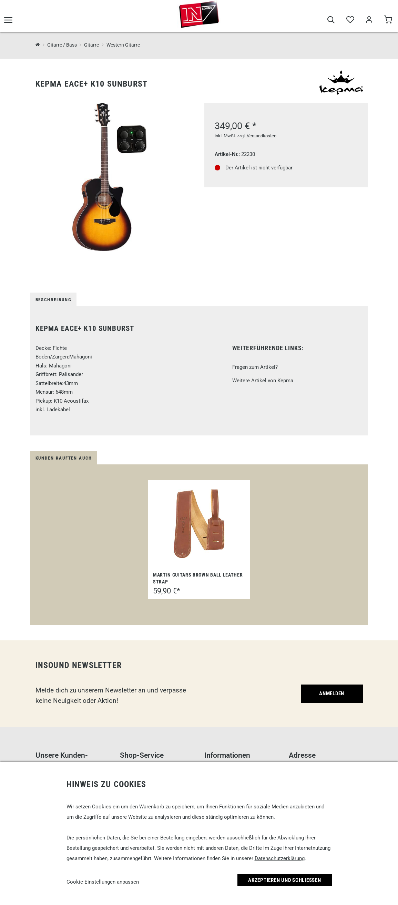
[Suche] (331, 21)
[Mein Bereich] (368, 21)
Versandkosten (261, 135)
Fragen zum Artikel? (255, 367)
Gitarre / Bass (62, 45)
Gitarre (91, 45)
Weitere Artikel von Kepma (262, 380)
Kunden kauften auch (63, 458)
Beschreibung (53, 299)
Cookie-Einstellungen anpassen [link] (103, 882)
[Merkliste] (349, 21)
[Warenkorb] (387, 21)
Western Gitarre (123, 45)
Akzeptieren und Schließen (284, 880)
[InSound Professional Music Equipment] (37, 44)
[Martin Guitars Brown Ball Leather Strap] (199, 523)
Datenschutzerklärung (280, 858)
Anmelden (331, 693)
